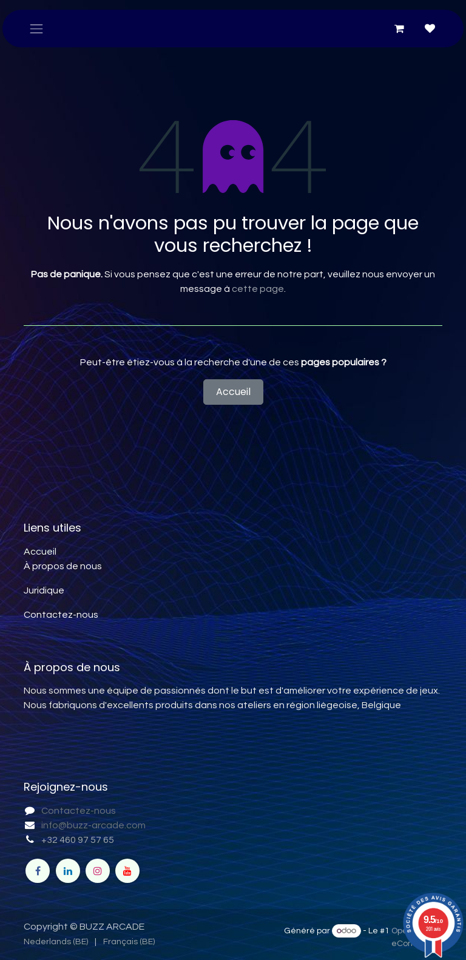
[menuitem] (56, 942)
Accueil (233, 392)
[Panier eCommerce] (399, 28)
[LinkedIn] (68, 871)
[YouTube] (127, 871)
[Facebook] (37, 871)
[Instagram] (98, 871)
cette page (258, 289)
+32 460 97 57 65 (77, 840)
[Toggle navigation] (36, 28)
